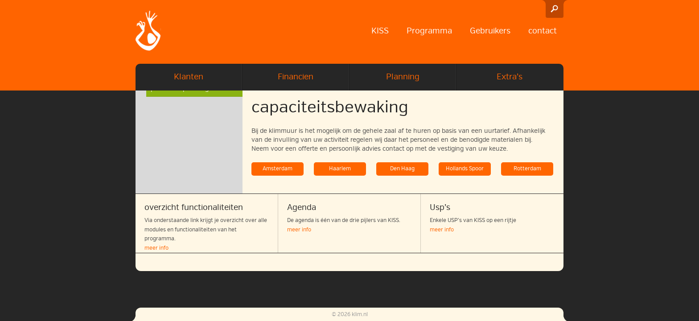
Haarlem (340, 168)
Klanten (188, 77)
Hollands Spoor (465, 168)
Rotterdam (527, 168)
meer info (156, 248)
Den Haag (402, 168)
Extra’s (509, 77)
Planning (402, 77)
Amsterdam (277, 168)
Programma (429, 31)
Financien (295, 77)
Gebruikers (490, 31)
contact (542, 31)
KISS (380, 31)
